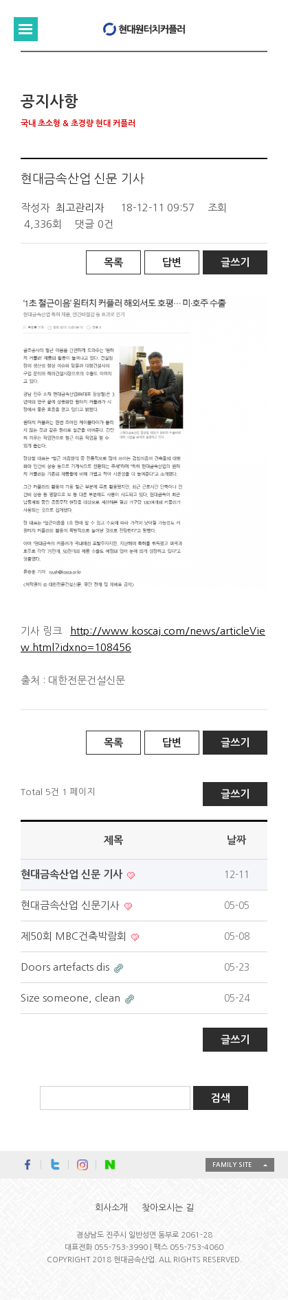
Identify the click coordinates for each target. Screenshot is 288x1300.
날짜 (236, 840)
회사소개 (111, 1207)
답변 (171, 262)
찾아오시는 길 (168, 1207)
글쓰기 (235, 262)
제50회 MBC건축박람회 (75, 936)
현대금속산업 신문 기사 (73, 874)
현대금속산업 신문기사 (71, 905)
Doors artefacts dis (66, 967)
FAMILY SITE (232, 1164)
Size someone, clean (72, 998)
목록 (113, 262)
